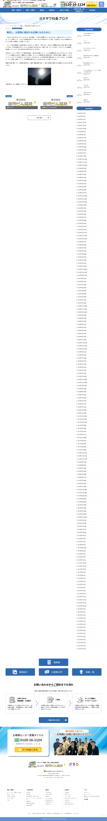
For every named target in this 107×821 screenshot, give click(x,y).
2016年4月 (81, 477)
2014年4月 (81, 550)
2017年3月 (81, 443)
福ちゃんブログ (87, 794)
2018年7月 (81, 394)
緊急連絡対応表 (49, 800)
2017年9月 (81, 425)
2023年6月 (81, 214)
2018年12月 (81, 379)
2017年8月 (81, 428)
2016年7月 (81, 468)
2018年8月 (81, 391)
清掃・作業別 (30, 10)
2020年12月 (81, 306)
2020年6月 (81, 324)
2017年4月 (81, 440)
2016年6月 (81, 471)
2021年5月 (81, 290)
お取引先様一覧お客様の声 (79, 10)
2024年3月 (81, 186)
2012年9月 (81, 609)
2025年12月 (81, 122)
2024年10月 (81, 165)
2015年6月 (81, 508)
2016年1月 (81, 486)
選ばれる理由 (64, 10)
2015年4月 (81, 514)
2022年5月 (81, 254)
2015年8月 (81, 501)
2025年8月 (81, 134)
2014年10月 (81, 532)
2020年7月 (81, 321)
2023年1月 (81, 229)
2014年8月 (81, 538)
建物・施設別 (16, 10)
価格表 (42, 10)
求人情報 (86, 799)
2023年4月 (81, 220)
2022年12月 (81, 232)
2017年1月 (81, 449)
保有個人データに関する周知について (55, 813)
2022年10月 (81, 238)
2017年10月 (81, 422)
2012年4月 (81, 624)
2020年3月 (81, 333)
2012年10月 (81, 606)
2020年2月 (81, 336)
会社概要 (67, 792)
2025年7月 (81, 137)
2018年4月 (81, 404)
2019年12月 (81, 342)
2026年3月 (81, 113)
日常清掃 (28, 792)
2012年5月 (81, 621)
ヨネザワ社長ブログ (14, 25)
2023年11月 (81, 199)
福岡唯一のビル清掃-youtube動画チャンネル (92, 797)
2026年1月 (81, 119)
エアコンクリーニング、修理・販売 (33, 799)
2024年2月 (81, 189)
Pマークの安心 (48, 798)
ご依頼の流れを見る (53, 720)
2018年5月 (81, 400)
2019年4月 (81, 367)
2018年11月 (81, 382)
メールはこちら (28, 749)
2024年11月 (81, 162)
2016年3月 (81, 480)
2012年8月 (81, 612)
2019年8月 (81, 355)
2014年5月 (81, 547)
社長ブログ (86, 792)
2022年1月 (81, 266)
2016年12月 (81, 452)
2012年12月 (81, 599)
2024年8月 (81, 171)
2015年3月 (81, 517)
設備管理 (28, 801)
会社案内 (92, 10)
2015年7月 (81, 505)
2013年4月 (81, 587)
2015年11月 (81, 492)
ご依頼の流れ (48, 792)
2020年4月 (81, 330)
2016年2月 (81, 483)
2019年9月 (81, 352)
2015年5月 (81, 511)
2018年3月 (81, 407)
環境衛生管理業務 (30, 803)
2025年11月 (81, 125)
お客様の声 (53, 672)
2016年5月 (81, 474)
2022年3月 (81, 260)
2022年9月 (81, 241)
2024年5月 (81, 180)
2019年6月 (81, 361)
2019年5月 (81, 364)
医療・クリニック (11, 794)
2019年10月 (81, 348)
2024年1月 (81, 192)
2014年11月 (81, 529)
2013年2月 (81, 593)
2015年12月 (81, 489)
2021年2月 (81, 300)
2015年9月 (81, 498)
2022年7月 (81, 247)
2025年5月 (81, 143)
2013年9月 (81, 572)
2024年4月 (81, 183)
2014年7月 (81, 541)
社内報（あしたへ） (69, 802)
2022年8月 (81, 244)
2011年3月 (81, 642)
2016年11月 (81, 456)
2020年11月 (81, 309)
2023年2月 (81, 226)
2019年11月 (81, 345)
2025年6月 (81, 140)
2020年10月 (81, 312)
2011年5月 (81, 636)
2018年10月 (81, 385)
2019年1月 (81, 376)
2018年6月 (81, 397)
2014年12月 (81, 526)
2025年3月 (81, 150)
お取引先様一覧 (49, 802)
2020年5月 (81, 327)
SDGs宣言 (67, 800)
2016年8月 (81, 465)
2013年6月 (81, 581)
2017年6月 (81, 434)
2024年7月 (81, 174)
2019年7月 (81, 358)
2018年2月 (81, 410)
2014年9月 (81, 535)
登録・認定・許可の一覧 (70, 798)
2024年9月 (81, 168)
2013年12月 (81, 563)
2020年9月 (81, 315)
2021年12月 (81, 269)
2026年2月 (81, 116)
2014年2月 (81, 557)
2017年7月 (81, 431)
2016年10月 (81, 459)
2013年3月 (81, 590)
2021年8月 (81, 281)
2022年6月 (81, 251)
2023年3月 (81, 223)
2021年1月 (81, 303)
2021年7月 (81, 284)
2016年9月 (81, 462)
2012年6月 (81, 618)
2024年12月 (81, 159)
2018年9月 (81, 388)
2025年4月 (81, 147)
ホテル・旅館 (10, 798)
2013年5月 (81, 584)
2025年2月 (81, 153)
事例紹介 (52, 10)
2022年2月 (81, 263)
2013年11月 (81, 566)
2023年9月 (81, 205)
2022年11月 (81, 235)
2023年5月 (81, 217)
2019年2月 (81, 373)
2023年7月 (81, 211)
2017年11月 (81, 419)
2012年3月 (81, 627)
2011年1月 (81, 648)
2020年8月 (81, 318)
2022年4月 (81, 257)
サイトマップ (76, 813)
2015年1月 (81, 523)
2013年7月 (81, 578)
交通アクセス (68, 794)
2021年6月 (81, 287)
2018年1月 (81, 413)
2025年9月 (81, 131)
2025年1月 (81, 156)
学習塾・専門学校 (11, 796)
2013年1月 (81, 596)
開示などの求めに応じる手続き (38, 813)
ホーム (7, 25)
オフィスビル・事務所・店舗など (14, 792)
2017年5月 (81, 437)
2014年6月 (81, 544)
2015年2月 (81, 520)
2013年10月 (81, 569)
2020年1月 (81, 339)
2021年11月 (81, 272)
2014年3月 (81, 553)
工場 (8, 800)
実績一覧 (86, 672)
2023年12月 (81, 195)
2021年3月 (81, 296)
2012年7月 (81, 615)
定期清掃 (28, 794)
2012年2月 (81, 630)
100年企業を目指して (69, 804)
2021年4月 (81, 293)
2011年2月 (81, 645)
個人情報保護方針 (68, 813)
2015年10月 (81, 495)
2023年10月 (81, 202)
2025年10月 (81, 128)
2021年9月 (81, 278)
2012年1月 (81, 633)
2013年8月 (81, 575)
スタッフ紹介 (68, 796)
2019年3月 (81, 370)
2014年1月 (81, 560)
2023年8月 (81, 208)
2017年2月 (81, 446)
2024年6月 (81, 177)
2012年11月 (81, 602)
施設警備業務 (29, 805)
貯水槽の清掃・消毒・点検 (32, 796)
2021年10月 (81, 275)
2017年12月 (81, 416)
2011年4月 (81, 639)
